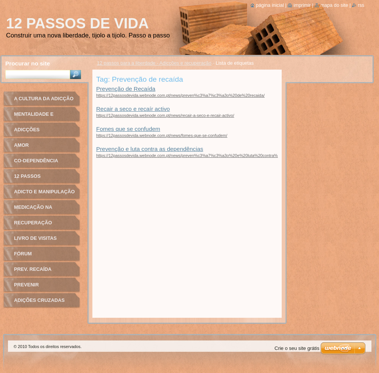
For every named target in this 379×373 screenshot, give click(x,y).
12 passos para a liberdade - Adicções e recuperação (154, 63)
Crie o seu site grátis (297, 348)
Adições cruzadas (39, 300)
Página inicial (270, 5)
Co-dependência (36, 160)
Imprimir (302, 5)
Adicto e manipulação (44, 191)
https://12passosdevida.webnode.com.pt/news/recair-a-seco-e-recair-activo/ (165, 115)
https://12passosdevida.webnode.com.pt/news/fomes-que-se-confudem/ (161, 135)
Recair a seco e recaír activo (133, 109)
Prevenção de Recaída (125, 88)
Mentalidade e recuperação (33, 116)
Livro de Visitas (35, 238)
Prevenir (26, 285)
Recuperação (33, 222)
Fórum (23, 253)
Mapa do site (334, 5)
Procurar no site (27, 63)
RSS (361, 5)
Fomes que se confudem (128, 129)
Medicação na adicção (33, 209)
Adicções (27, 129)
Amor (21, 145)
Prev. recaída (32, 269)
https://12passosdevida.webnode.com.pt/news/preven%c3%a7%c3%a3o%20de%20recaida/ (180, 95)
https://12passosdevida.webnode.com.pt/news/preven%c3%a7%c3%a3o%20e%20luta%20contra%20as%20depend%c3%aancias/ (215, 155)
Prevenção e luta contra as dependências (149, 149)
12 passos (27, 176)
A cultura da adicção (43, 98)
